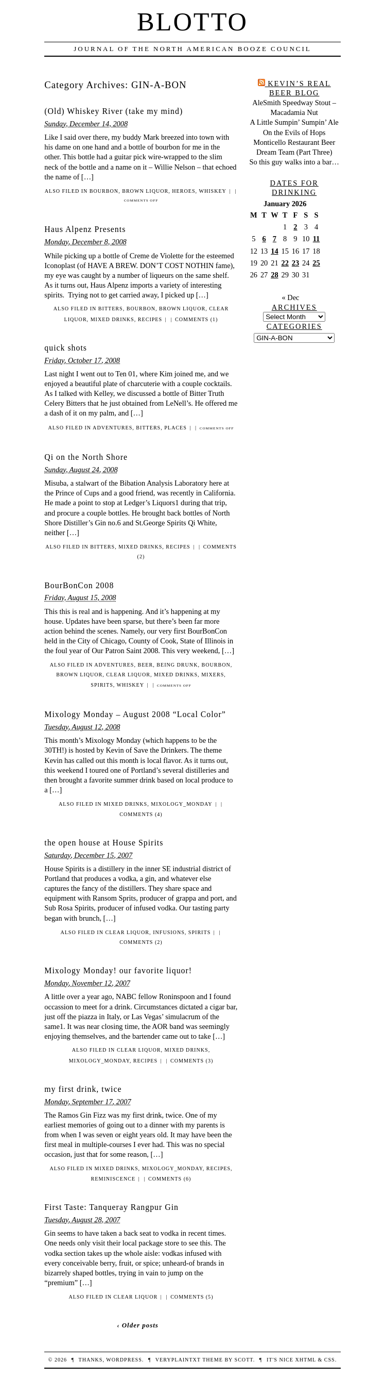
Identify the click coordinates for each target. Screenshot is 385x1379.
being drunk (177, 665)
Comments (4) (140, 814)
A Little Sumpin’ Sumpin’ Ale (294, 122)
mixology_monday (181, 804)
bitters (110, 308)
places (175, 427)
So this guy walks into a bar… (294, 162)
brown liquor (145, 191)
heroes (183, 191)
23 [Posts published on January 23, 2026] (295, 263)
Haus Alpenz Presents (85, 229)
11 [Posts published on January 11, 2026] (316, 239)
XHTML (305, 1360)
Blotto (192, 21)
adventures (112, 427)
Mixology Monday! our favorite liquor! (118, 970)
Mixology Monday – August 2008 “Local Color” (135, 714)
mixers (212, 674)
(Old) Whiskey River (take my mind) (113, 111)
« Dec (290, 297)
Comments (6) (169, 1179)
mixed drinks (112, 319)
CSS (329, 1360)
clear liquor (128, 674)
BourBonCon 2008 (79, 585)
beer (145, 665)
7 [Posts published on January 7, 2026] (274, 239)
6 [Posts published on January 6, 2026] (264, 239)
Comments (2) (140, 942)
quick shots (65, 347)
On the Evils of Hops (294, 132)
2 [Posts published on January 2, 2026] (295, 227)
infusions (169, 932)
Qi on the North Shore (86, 457)
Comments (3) (191, 1061)
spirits (102, 685)
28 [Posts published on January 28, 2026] (274, 275)
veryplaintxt (178, 1360)
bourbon (104, 191)
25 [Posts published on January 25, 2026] (316, 263)
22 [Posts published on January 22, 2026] (284, 263)
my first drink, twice (82, 1089)
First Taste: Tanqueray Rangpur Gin (111, 1207)
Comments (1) (196, 319)
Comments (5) (191, 1297)
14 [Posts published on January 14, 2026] (274, 251)
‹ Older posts (138, 1325)
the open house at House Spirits (103, 842)
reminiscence (113, 1179)
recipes (150, 319)
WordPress (124, 1360)
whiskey (212, 191)
